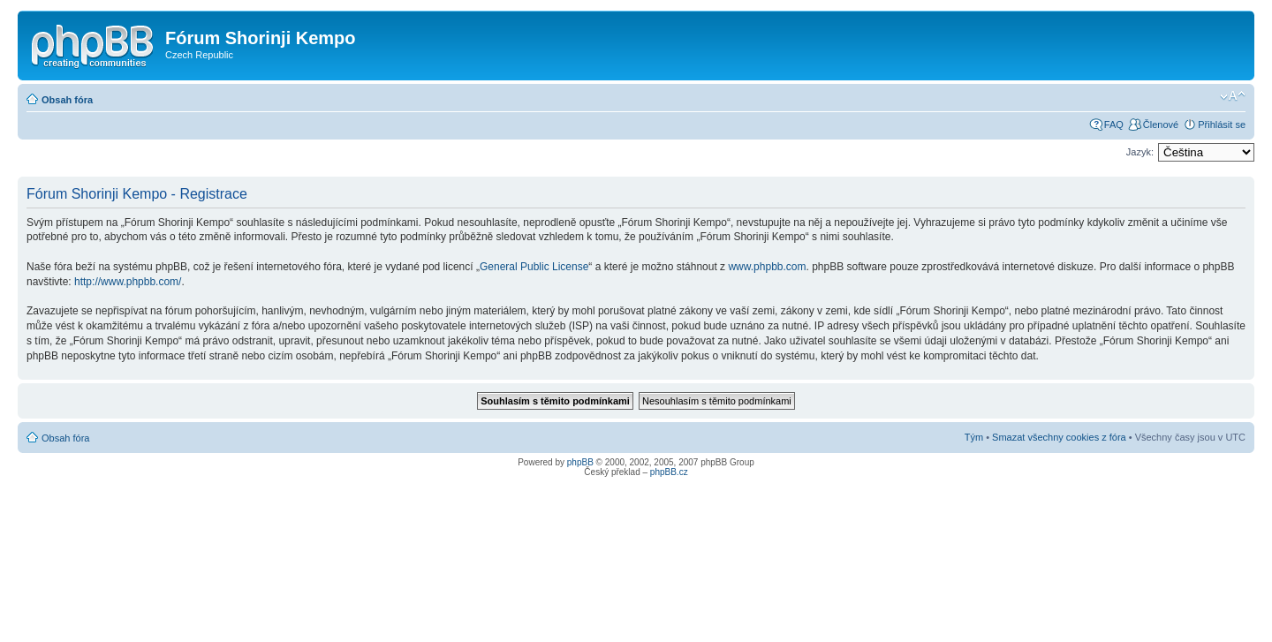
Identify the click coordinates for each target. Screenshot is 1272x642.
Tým (974, 437)
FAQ (1114, 124)
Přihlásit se (1222, 124)
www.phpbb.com (767, 267)
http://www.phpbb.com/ (127, 282)
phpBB (580, 462)
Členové (1160, 124)
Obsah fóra (67, 99)
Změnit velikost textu (1233, 96)
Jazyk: (1140, 152)
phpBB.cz (669, 472)
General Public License (534, 267)
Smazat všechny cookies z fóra (1059, 437)
